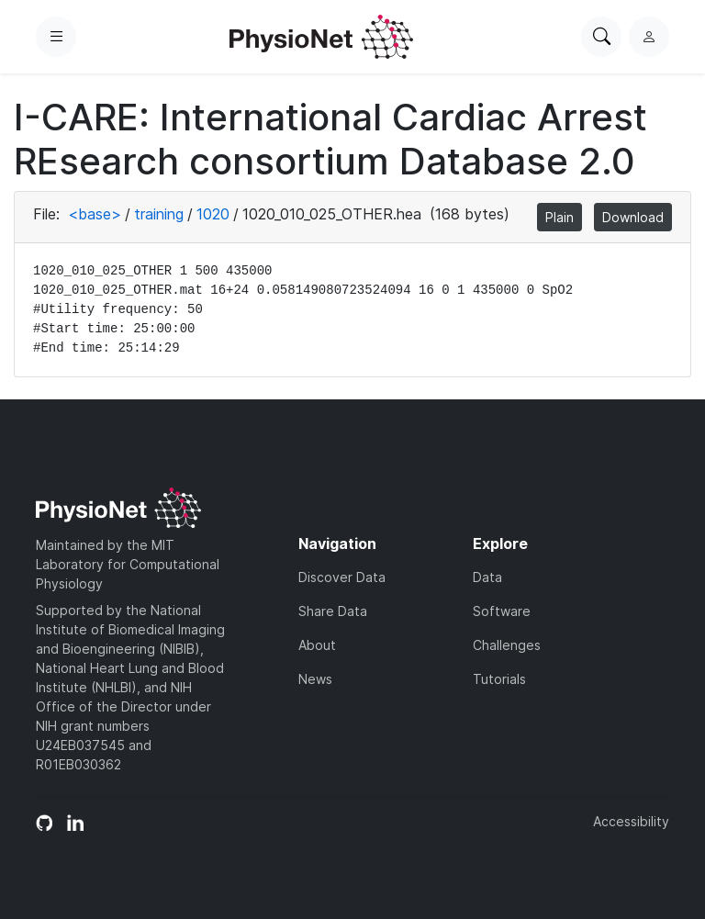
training (159, 214)
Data (487, 577)
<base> (94, 214)
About (317, 645)
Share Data (332, 611)
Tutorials (499, 679)
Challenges (507, 645)
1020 (212, 214)
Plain (559, 217)
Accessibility (631, 821)
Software (502, 611)
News (315, 679)
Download (633, 217)
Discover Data (342, 577)
